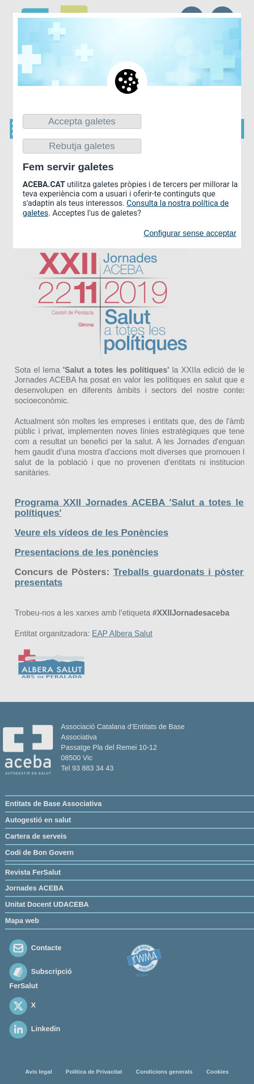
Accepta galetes (82, 121)
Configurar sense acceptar (190, 233)
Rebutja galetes (82, 146)
